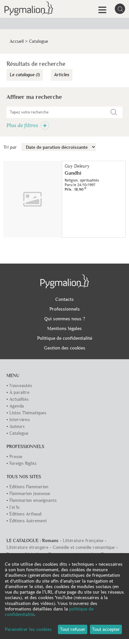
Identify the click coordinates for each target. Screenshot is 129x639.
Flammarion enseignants (33, 500)
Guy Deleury (77, 166)
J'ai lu (14, 507)
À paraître (19, 392)
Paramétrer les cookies (28, 629)
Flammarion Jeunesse (29, 493)
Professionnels (64, 309)
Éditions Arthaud (25, 514)
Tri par (10, 147)
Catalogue (18, 433)
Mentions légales (64, 328)
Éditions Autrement (28, 520)
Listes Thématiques (27, 412)
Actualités (18, 399)
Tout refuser (72, 629)
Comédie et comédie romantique (84, 547)
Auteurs (17, 426)
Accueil (17, 41)
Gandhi (73, 173)
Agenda (16, 406)
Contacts (64, 299)
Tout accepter (106, 629)
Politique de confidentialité (64, 338)
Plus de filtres (27, 125)
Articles (61, 74)
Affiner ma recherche (34, 97)
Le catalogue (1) (25, 74)
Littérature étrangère (27, 547)
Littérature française (83, 540)
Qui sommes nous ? (64, 318)
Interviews (19, 419)
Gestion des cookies (64, 347)
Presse (15, 456)
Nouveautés (20, 385)
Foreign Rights (23, 463)
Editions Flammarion (28, 486)
